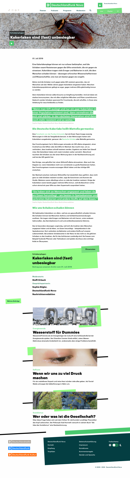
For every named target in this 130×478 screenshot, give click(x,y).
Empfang (51, 448)
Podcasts (54, 10)
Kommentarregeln (86, 451)
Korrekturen (83, 448)
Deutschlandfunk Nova (56, 441)
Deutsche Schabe (69, 139)
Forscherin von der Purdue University (50, 134)
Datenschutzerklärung (87, 441)
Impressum (83, 445)
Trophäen (51, 451)
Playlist (110, 11)
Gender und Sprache (87, 455)
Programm (67, 10)
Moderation (80, 10)
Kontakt (51, 445)
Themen (43, 10)
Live (101, 11)
